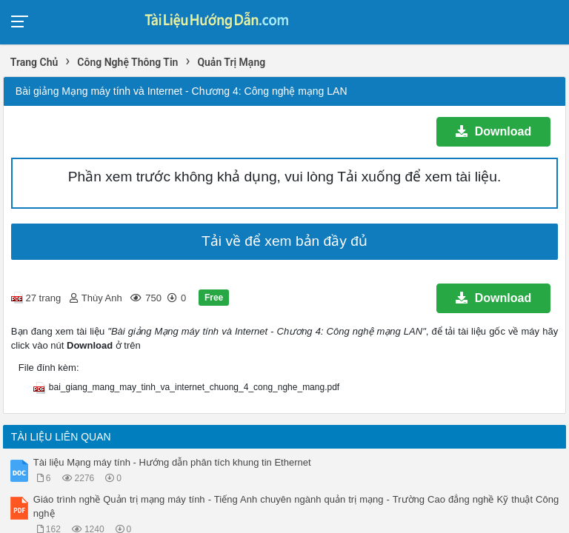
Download (493, 131)
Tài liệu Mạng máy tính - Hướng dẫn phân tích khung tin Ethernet (172, 462)
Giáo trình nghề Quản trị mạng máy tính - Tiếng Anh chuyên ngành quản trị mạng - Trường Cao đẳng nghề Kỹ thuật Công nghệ (296, 506)
